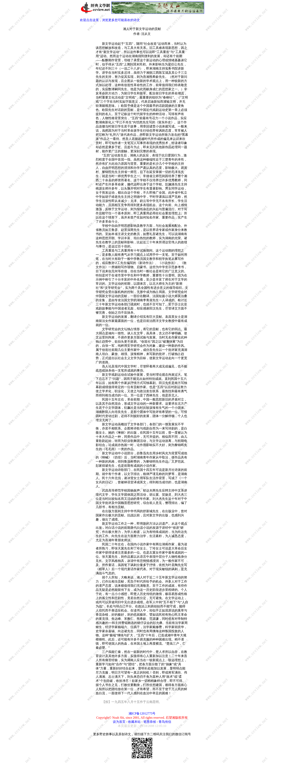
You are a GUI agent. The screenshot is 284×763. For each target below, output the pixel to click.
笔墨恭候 (149, 721)
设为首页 (119, 721)
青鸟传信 (165, 721)
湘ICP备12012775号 (142, 713)
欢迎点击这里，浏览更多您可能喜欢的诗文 (110, 20)
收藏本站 (134, 721)
